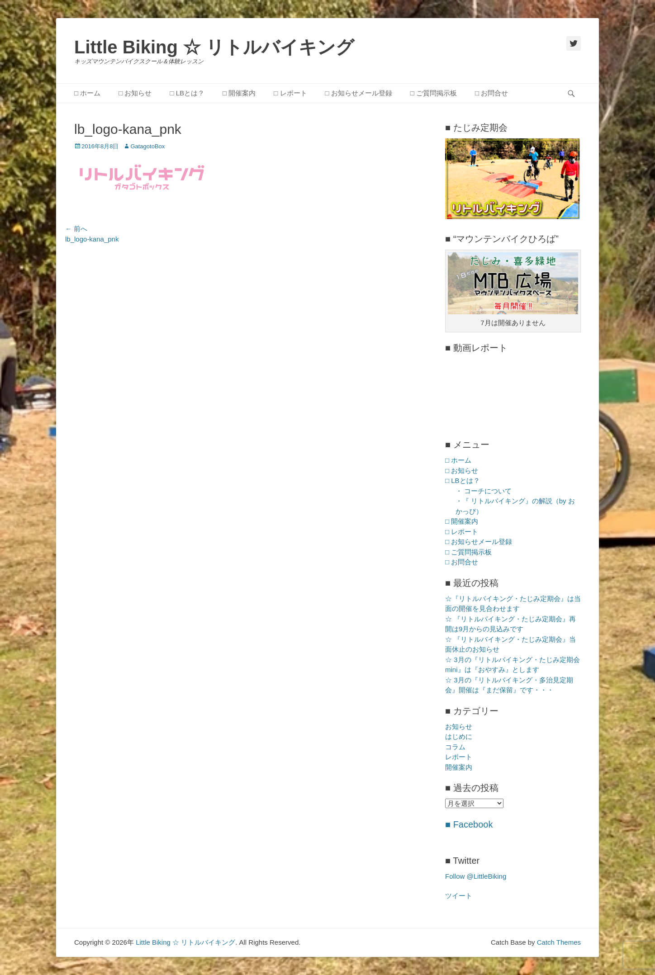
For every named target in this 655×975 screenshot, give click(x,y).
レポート (458, 757)
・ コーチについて (484, 491)
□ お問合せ (491, 93)
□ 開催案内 (239, 93)
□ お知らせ (135, 93)
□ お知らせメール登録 (358, 93)
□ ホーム (87, 93)
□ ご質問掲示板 (433, 93)
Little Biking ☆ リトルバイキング (214, 47)
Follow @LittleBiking (475, 876)
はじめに (458, 736)
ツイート (458, 895)
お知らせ (458, 726)
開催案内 (458, 767)
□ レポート (290, 93)
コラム (455, 747)
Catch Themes (559, 942)
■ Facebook (469, 824)
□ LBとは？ (187, 93)
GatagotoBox (147, 146)
